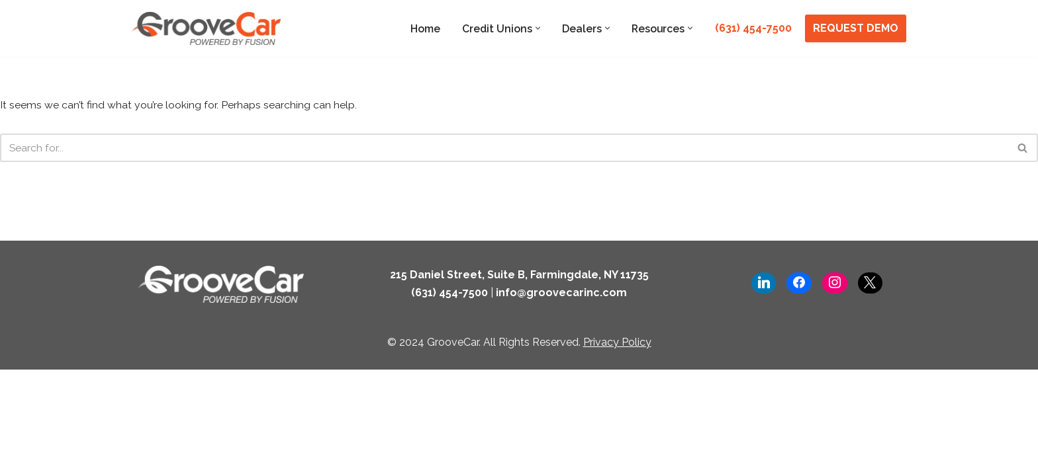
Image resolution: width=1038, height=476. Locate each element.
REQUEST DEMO (855, 28)
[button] (536, 28)
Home (423, 28)
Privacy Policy (617, 448)
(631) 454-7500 (753, 28)
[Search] (504, 148)
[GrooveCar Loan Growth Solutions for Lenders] (206, 28)
